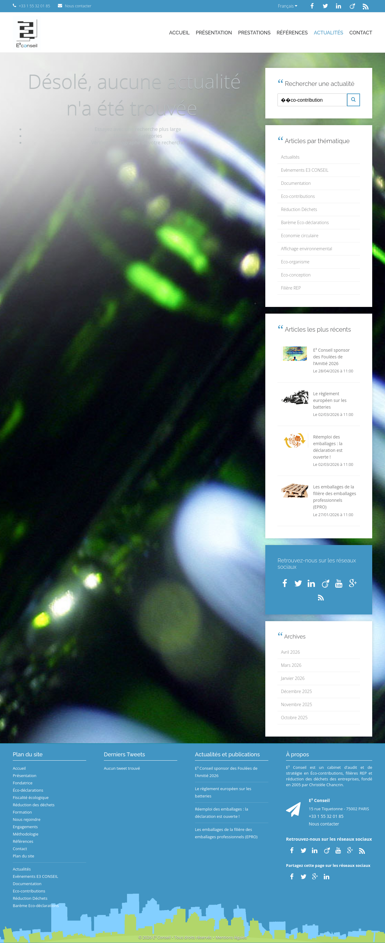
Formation (22, 812)
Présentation (214, 33)
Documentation (296, 183)
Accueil (179, 33)
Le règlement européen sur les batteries (223, 792)
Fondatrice (22, 783)
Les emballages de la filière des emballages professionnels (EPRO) (226, 833)
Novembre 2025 (296, 704)
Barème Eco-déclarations (305, 222)
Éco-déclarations (28, 790)
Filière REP (291, 288)
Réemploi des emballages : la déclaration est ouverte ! (221, 812)
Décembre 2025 (296, 691)
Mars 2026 (291, 665)
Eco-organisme (295, 262)
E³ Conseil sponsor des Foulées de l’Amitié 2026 (226, 771)
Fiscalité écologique (31, 797)
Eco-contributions (298, 196)
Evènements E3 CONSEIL (305, 170)
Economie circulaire (300, 235)
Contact (360, 33)
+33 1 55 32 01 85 (326, 816)
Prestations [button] (254, 33)
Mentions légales (231, 937)
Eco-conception (296, 275)
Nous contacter (324, 824)
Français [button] (287, 6)
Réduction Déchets (299, 209)
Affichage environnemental (306, 249)
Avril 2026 (290, 652)
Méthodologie (25, 834)
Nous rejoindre (27, 819)
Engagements (25, 826)
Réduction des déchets (34, 805)
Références (292, 33)
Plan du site (23, 856)
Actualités (328, 33)
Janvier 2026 (293, 678)
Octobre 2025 (294, 717)
